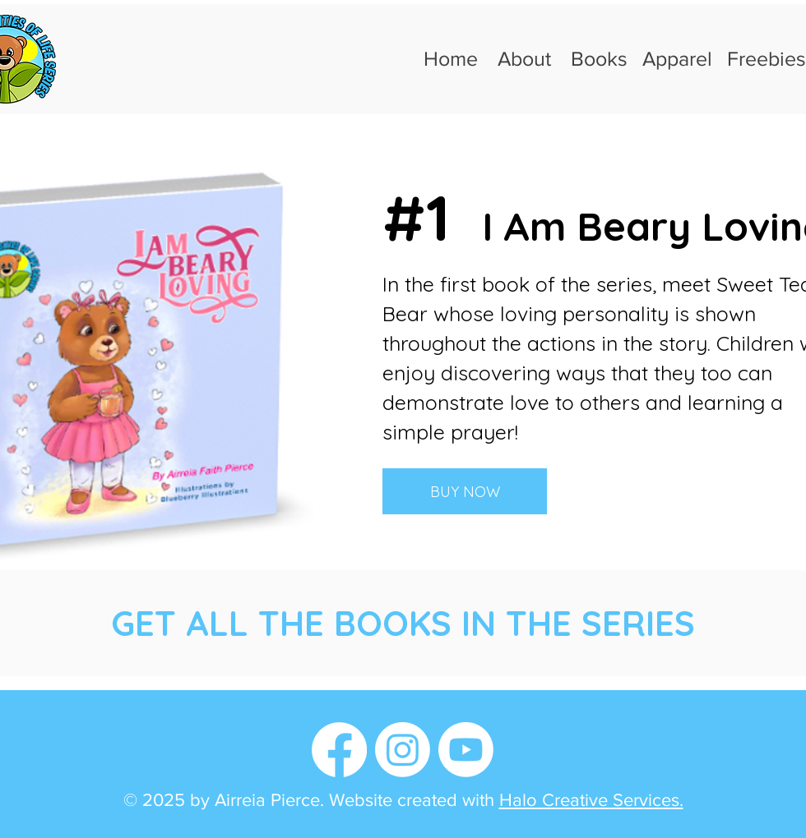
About (524, 58)
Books (599, 58)
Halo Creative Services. (591, 799)
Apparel (677, 58)
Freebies (766, 58)
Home (451, 58)
